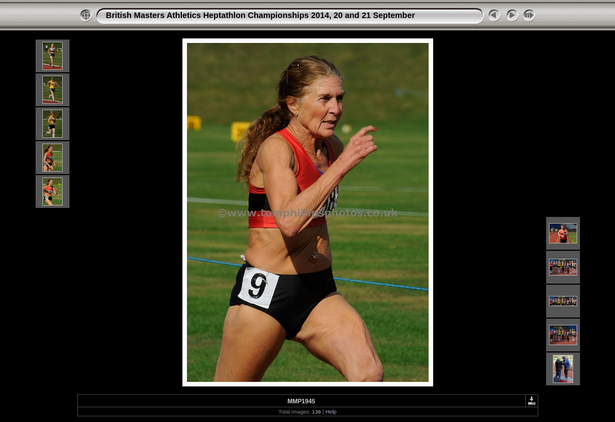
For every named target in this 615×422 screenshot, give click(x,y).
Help (331, 411)
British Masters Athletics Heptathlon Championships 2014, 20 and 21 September (260, 15)
